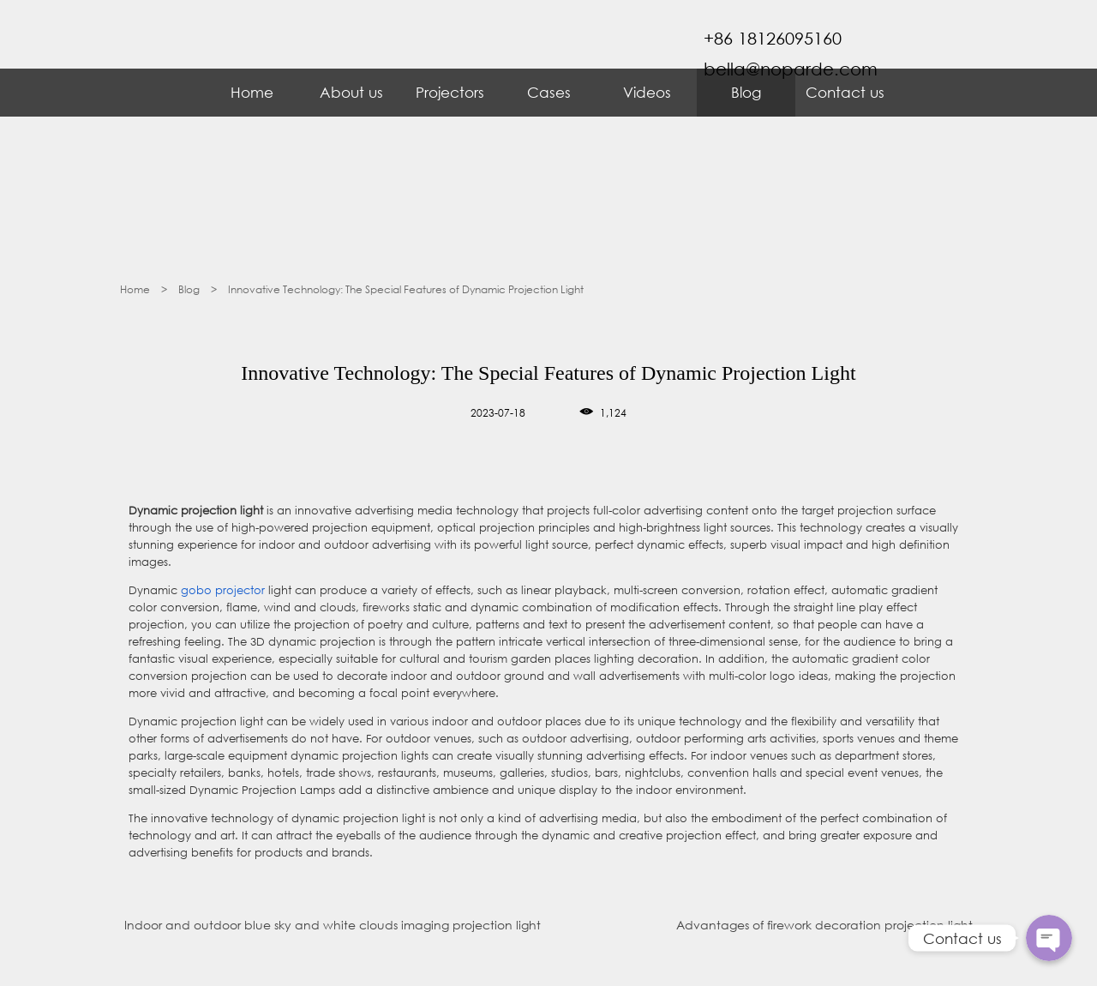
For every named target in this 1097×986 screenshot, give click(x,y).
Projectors (450, 92)
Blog (746, 92)
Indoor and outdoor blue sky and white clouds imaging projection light (332, 925)
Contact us (845, 92)
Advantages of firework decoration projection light (824, 925)
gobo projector (223, 590)
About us (351, 92)
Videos (647, 92)
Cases (549, 92)
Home (252, 92)
